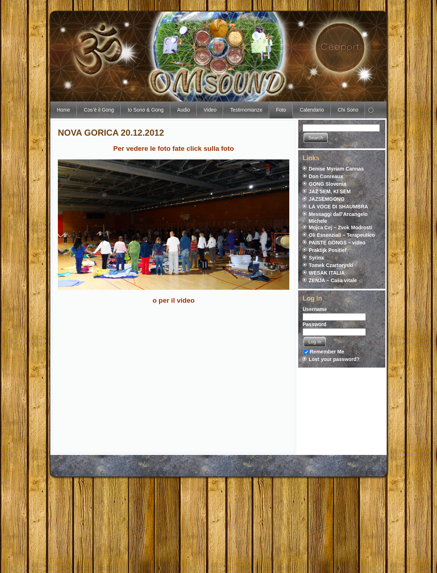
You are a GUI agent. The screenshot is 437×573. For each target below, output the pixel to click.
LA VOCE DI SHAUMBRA (338, 206)
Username (315, 309)
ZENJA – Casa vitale (333, 280)
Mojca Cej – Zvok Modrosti (340, 227)
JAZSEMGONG (327, 199)
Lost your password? (334, 359)
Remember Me (324, 352)
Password (314, 324)
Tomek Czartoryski (331, 265)
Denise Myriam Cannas (336, 169)
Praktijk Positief (327, 250)
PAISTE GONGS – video (337, 242)
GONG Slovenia (327, 184)
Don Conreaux (326, 176)
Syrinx (316, 258)
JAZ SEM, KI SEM (330, 191)
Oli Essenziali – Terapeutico (342, 235)
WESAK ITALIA (327, 273)
